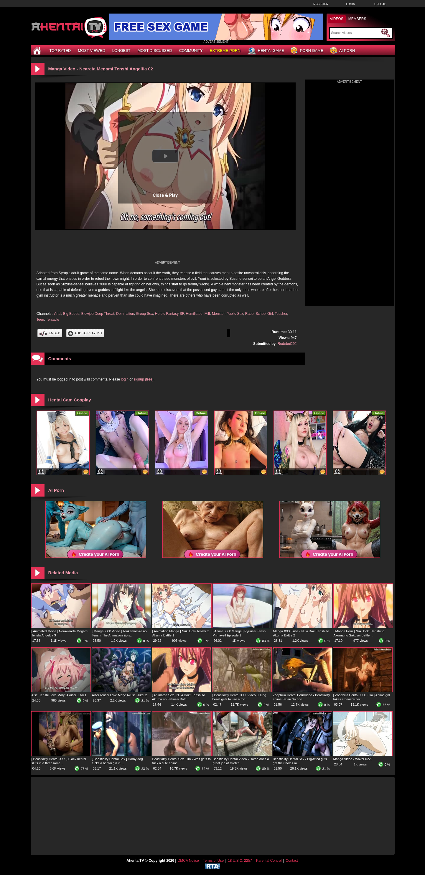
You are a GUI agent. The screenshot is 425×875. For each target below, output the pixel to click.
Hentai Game (266, 50)
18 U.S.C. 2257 (240, 861)
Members (357, 19)
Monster (218, 314)
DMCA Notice (188, 861)
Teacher (281, 314)
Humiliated (194, 314)
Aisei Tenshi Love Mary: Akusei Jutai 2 (119, 695)
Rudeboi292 (287, 344)
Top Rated (60, 50)
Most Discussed (155, 50)
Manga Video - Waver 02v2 (353, 759)
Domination (125, 314)
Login (350, 4)
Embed (49, 333)
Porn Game (307, 50)
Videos (336, 19)
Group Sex (144, 314)
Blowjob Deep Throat (97, 314)
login (125, 379)
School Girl (264, 314)
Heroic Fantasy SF (169, 314)
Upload (380, 4)
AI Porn (342, 50)
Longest (121, 50)
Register (320, 4)
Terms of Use (213, 861)
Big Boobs (71, 314)
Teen (40, 319)
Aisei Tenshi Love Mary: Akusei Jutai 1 (59, 695)
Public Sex (234, 314)
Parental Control (269, 861)
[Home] (38, 50)
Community (191, 50)
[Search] (355, 32)
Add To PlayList (85, 333)
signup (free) (143, 379)
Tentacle (52, 319)
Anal (57, 314)
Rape (249, 314)
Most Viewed (91, 50)
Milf (207, 314)
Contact (292, 861)
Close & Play (165, 195)
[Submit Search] (385, 33)
